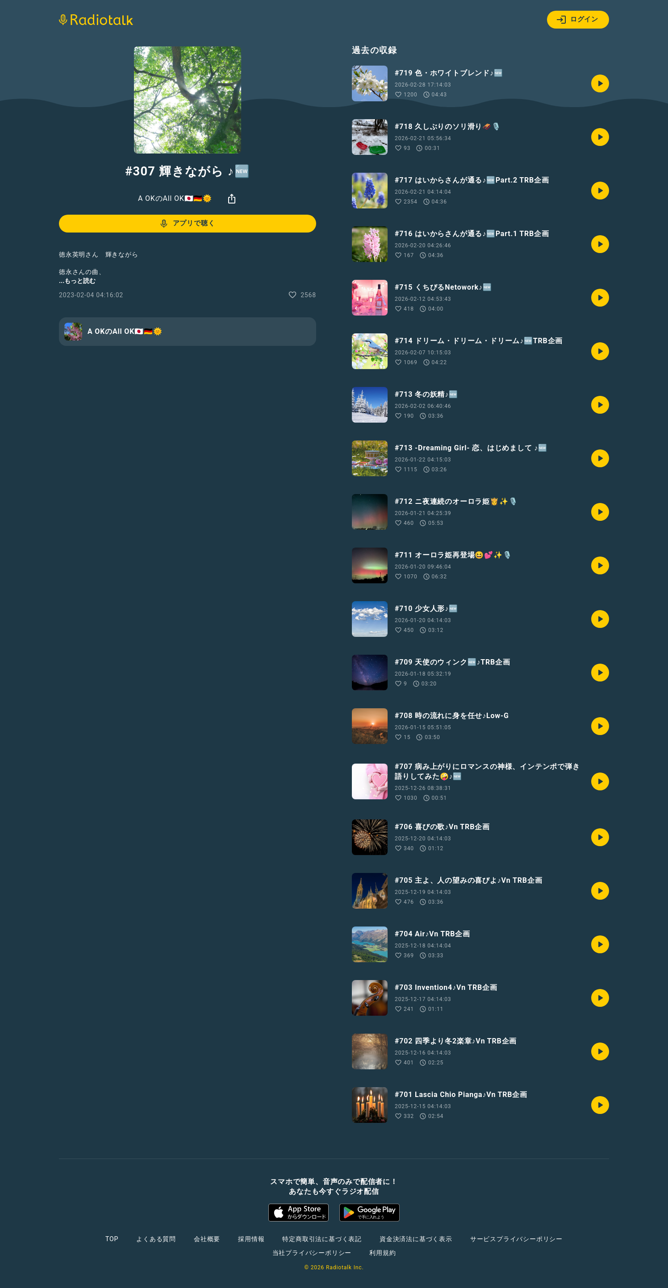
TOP (111, 1238)
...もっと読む (77, 280)
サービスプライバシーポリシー (516, 1238)
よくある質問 (156, 1238)
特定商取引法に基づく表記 (322, 1238)
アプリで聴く (187, 223)
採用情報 (251, 1238)
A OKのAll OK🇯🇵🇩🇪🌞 (175, 198)
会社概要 (207, 1238)
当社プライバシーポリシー (312, 1252)
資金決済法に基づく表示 (416, 1238)
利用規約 (382, 1252)
